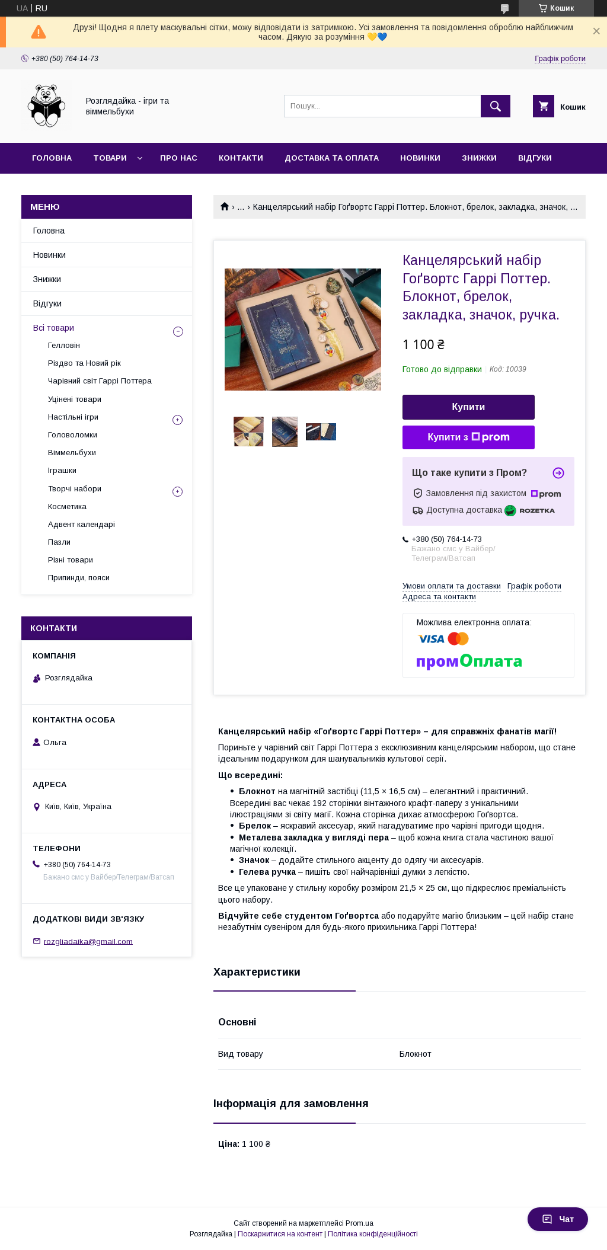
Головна (52, 158)
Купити (468, 407)
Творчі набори (74, 488)
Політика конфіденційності (373, 1234)
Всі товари (53, 328)
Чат (558, 1219)
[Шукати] (495, 106)
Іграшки (62, 470)
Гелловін (64, 345)
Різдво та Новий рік (84, 363)
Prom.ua (359, 1223)
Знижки (479, 158)
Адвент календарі (81, 524)
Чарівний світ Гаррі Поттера (100, 380)
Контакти (241, 158)
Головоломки (72, 434)
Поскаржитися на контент (280, 1234)
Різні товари (70, 559)
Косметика (67, 506)
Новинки (420, 158)
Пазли (59, 542)
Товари (110, 158)
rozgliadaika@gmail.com (88, 940)
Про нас (178, 158)
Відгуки (535, 158)
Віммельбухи (72, 452)
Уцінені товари (74, 399)
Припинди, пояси (79, 577)
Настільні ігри (73, 417)
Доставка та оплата (332, 158)
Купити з (468, 437)
